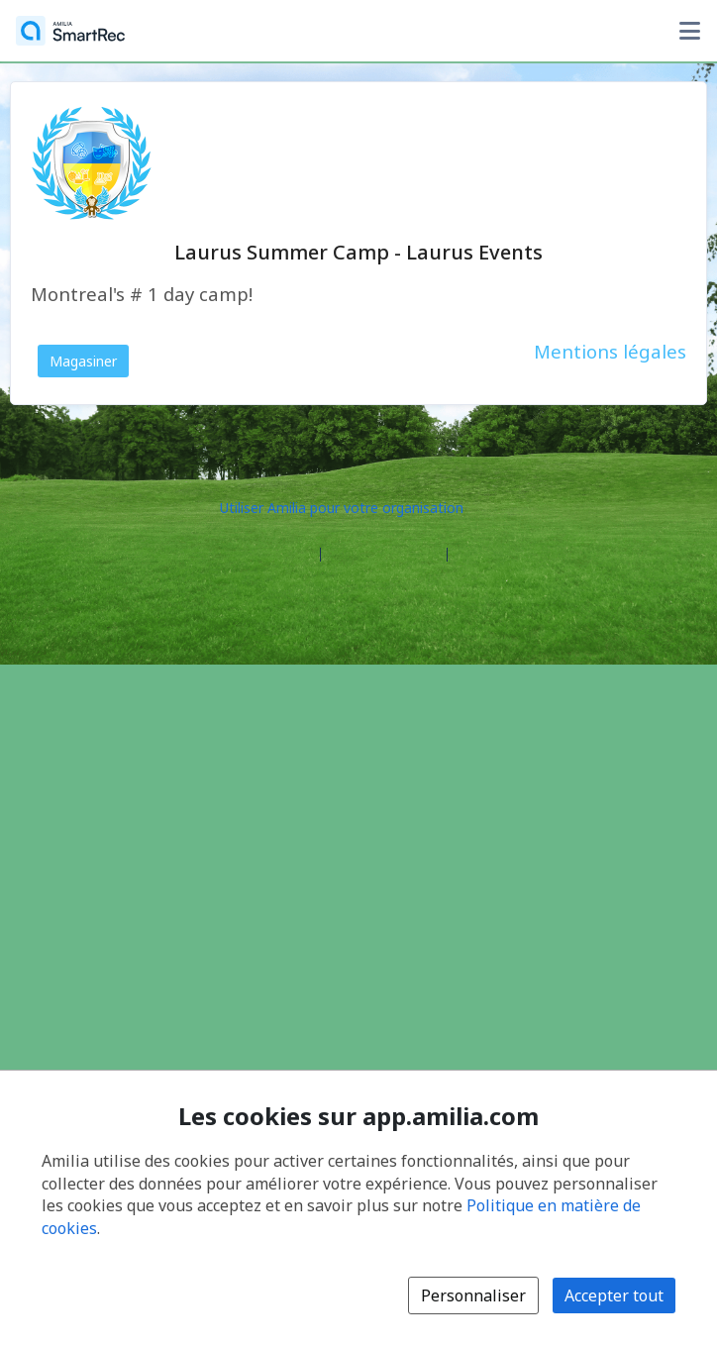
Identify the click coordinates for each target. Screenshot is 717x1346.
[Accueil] (70, 31)
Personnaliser (473, 1295)
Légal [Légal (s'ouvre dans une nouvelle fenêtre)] (473, 555)
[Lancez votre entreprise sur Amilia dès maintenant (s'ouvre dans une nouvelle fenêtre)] (358, 507)
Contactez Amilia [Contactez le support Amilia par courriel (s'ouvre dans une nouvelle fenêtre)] (384, 555)
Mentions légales (610, 351)
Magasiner (83, 361)
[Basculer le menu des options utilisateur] (689, 31)
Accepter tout (614, 1295)
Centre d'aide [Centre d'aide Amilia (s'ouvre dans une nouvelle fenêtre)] (270, 555)
